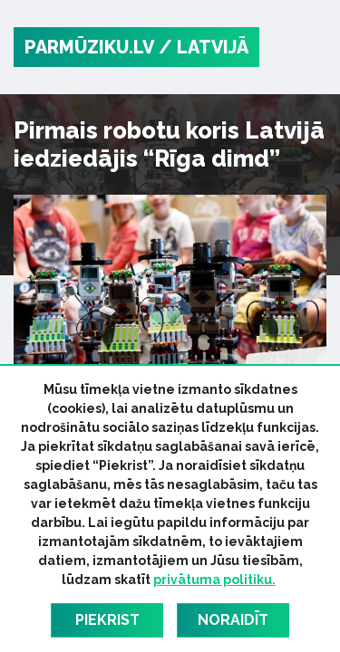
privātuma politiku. (214, 579)
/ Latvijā (203, 47)
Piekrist (107, 619)
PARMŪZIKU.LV (89, 47)
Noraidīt (233, 619)
